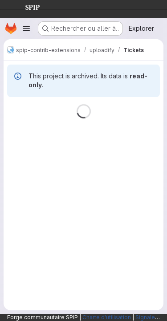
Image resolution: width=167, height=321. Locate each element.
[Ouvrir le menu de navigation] (26, 28)
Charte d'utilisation (106, 317)
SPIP (25, 6)
